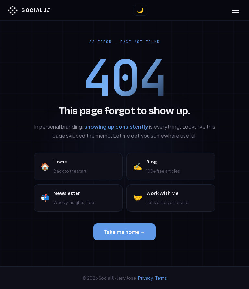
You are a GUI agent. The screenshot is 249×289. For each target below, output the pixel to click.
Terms (161, 278)
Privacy (145, 278)
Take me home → (124, 232)
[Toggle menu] (235, 10)
